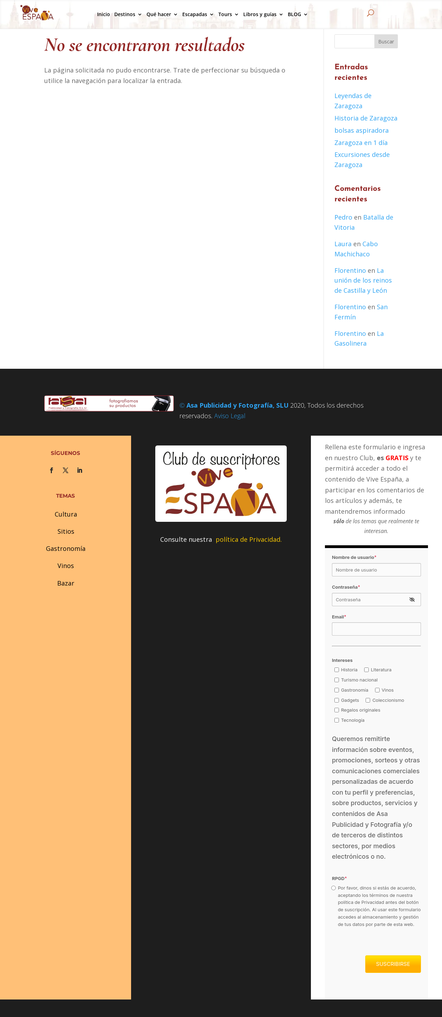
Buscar (386, 41)
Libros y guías (260, 14)
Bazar (65, 583)
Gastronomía (66, 548)
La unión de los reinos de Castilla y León (363, 280)
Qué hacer (159, 14)
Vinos (65, 565)
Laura (343, 244)
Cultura (66, 514)
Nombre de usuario (354, 557)
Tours (225, 14)
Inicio (103, 14)
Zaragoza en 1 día (361, 142)
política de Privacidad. (249, 539)
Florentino (350, 270)
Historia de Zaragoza (365, 118)
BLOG (294, 14)
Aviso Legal (229, 415)
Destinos (124, 14)
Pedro (343, 217)
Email (339, 617)
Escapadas (194, 14)
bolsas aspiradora (361, 130)
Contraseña (346, 587)
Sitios (65, 531)
